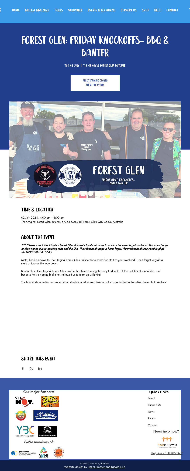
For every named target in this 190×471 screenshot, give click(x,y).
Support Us (154, 404)
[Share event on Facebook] (23, 368)
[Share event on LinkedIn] (40, 368)
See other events (95, 85)
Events (152, 418)
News (151, 411)
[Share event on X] (31, 368)
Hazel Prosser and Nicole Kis (105, 467)
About (151, 398)
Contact (152, 425)
